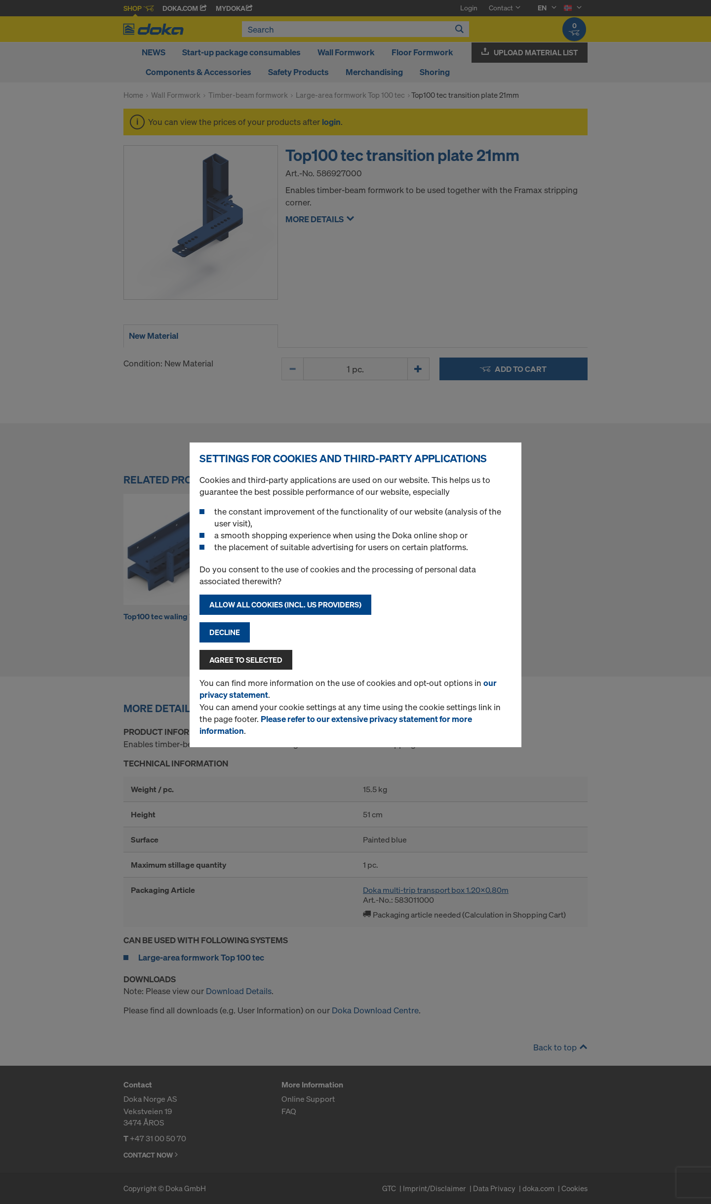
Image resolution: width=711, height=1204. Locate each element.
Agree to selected (245, 660)
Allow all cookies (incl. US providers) (285, 604)
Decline (224, 632)
